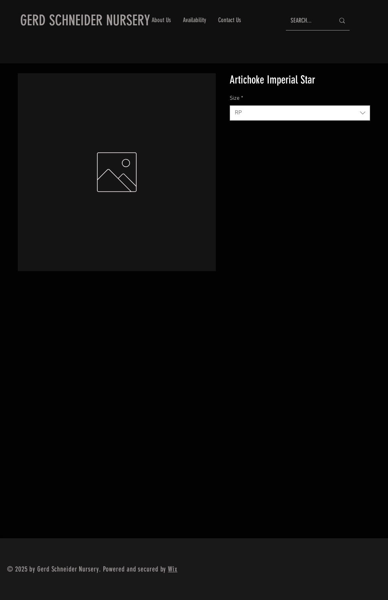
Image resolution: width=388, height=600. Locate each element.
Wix (172, 569)
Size (236, 98)
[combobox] (300, 113)
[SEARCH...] (307, 20)
